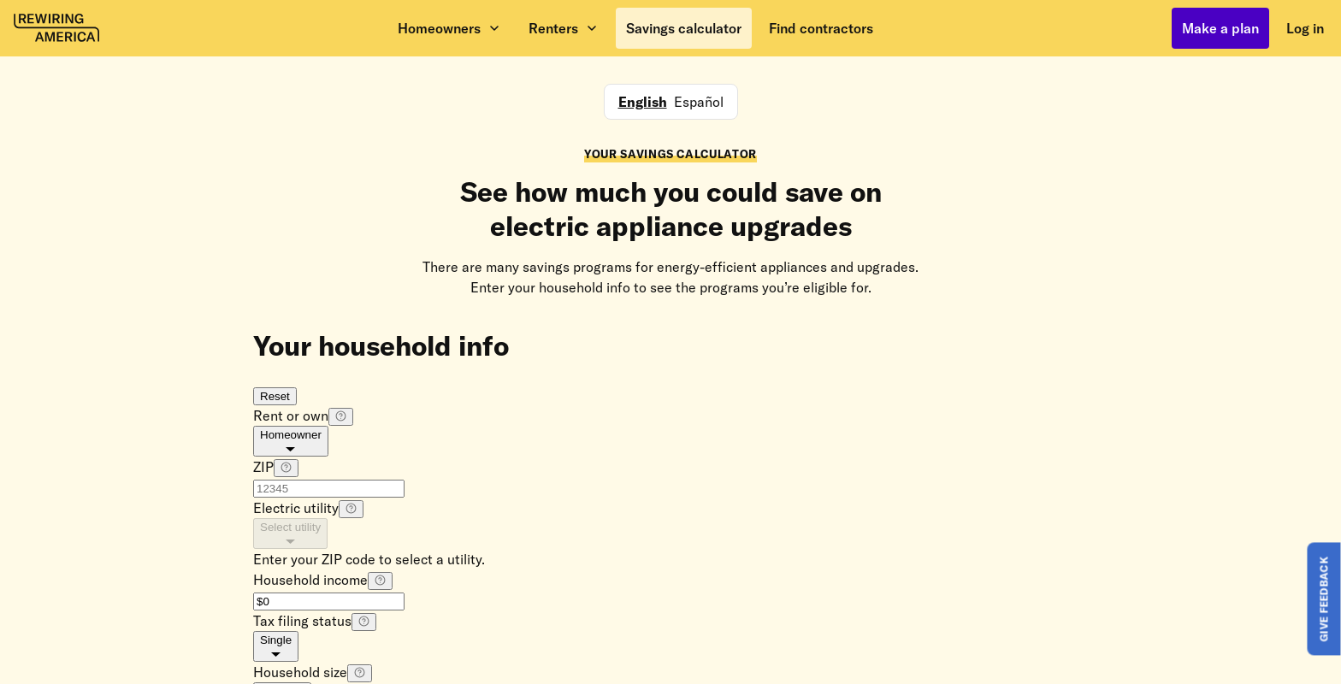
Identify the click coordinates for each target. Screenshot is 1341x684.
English (642, 101)
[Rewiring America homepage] (56, 28)
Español (699, 101)
